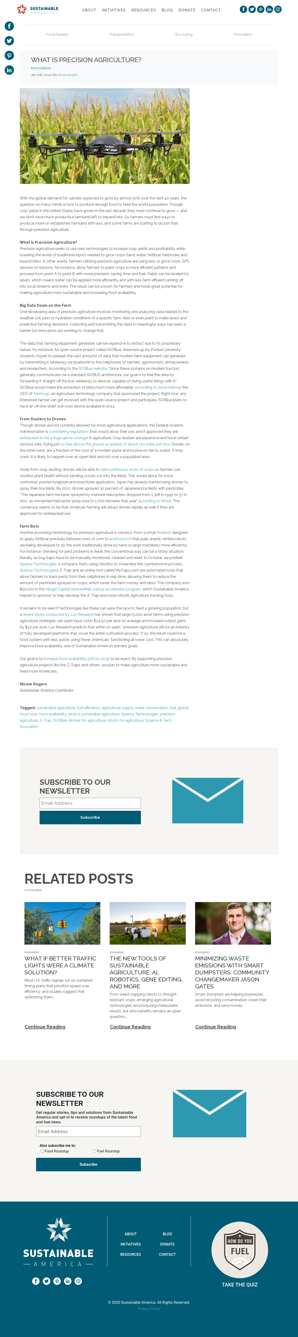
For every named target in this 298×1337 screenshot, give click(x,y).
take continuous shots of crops (127, 469)
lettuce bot (122, 539)
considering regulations (69, 431)
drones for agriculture (87, 720)
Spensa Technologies (38, 564)
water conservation (151, 708)
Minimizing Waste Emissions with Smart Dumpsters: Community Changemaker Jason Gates (232, 972)
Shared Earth (238, 214)
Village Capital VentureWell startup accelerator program (93, 589)
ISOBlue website (92, 368)
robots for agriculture (125, 720)
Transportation (122, 34)
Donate (187, 10)
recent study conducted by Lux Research (58, 614)
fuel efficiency (88, 708)
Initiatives (114, 10)
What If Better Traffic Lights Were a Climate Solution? (60, 965)
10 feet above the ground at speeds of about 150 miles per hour (115, 444)
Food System (57, 34)
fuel (172, 708)
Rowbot (164, 532)
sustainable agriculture (56, 708)
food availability (52, 714)
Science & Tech (158, 720)
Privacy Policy (149, 1309)
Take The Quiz (240, 1285)
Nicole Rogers (68, 75)
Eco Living (184, 34)
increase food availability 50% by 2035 (76, 659)
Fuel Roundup (108, 1151)
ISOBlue (60, 720)
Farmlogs (41, 393)
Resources (143, 10)
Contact (211, 10)
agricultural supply (117, 708)
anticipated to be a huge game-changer (54, 438)
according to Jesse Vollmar (158, 387)
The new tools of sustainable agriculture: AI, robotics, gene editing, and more (146, 972)
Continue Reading (45, 1027)
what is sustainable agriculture (94, 714)
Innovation (243, 34)
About (89, 10)
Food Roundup (57, 1151)
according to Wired (154, 501)
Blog (167, 10)
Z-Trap (45, 720)
